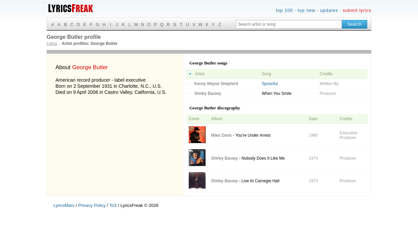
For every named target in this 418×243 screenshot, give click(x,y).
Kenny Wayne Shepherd (216, 83)
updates (329, 10)
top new (307, 10)
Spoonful (270, 83)
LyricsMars (63, 205)
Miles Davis (221, 135)
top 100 (284, 10)
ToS (113, 205)
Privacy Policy (92, 205)
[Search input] (289, 24)
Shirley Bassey (207, 93)
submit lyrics (357, 10)
